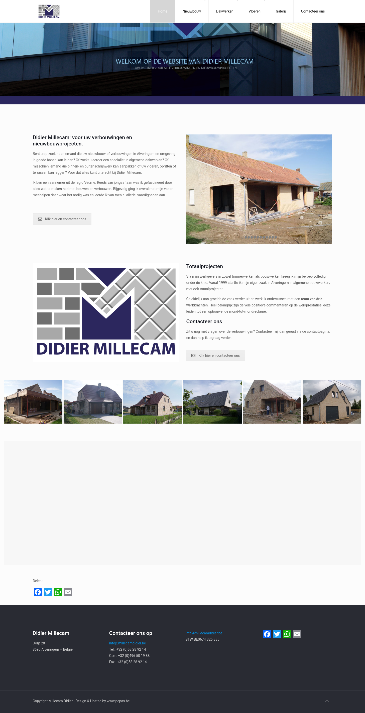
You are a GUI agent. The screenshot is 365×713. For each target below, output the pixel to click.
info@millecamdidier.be (127, 643)
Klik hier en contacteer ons (62, 219)
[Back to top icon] (327, 701)
